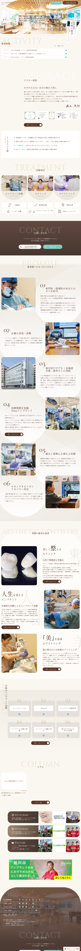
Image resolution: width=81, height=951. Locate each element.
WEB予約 (55, 3)
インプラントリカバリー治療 (40, 211)
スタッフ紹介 (40, 3)
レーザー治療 (13, 211)
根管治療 (67, 205)
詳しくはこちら (34, 125)
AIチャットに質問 (74, 949)
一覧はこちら (59, 46)
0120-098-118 (70, 2)
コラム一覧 (41, 802)
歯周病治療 (40, 205)
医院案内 (28, 3)
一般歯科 (14, 205)
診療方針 (33, 3)
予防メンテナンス (67, 211)
